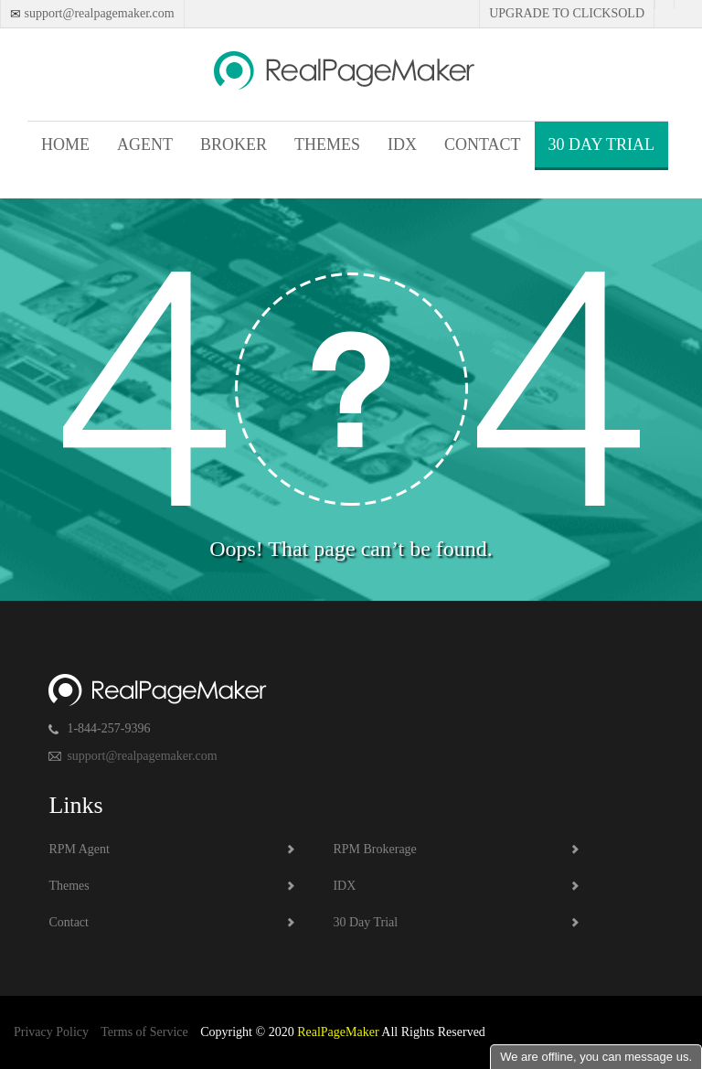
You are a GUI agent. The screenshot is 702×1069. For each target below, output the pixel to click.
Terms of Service (144, 1032)
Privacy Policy (51, 1032)
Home (65, 144)
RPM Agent (79, 849)
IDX (402, 144)
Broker (233, 144)
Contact (482, 144)
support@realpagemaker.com (98, 13)
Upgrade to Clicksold (566, 13)
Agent (145, 144)
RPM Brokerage (374, 849)
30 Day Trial (601, 144)
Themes (327, 144)
